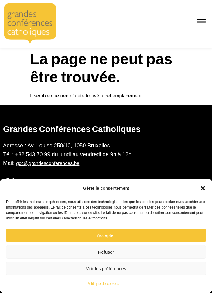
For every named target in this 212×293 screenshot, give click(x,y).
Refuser (106, 252)
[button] (203, 188)
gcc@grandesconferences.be (47, 163)
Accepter (106, 235)
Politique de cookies (103, 283)
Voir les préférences (106, 268)
